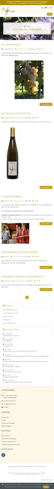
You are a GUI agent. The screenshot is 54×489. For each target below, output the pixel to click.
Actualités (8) (6, 320)
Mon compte (5, 436)
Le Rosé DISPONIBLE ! (12, 196)
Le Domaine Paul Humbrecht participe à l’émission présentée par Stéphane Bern (26, 355)
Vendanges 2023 (8, 345)
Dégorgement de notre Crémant (19, 252)
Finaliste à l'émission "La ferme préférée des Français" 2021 (20, 350)
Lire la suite (46, 104)
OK (46, 487)
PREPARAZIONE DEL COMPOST (11, 365)
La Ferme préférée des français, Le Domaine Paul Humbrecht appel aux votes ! (25, 360)
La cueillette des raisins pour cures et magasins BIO (17, 381)
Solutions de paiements (8, 441)
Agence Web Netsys (47, 480)
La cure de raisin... (11, 44)
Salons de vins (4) (8, 316)
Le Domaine (5, 417)
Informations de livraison (8, 439)
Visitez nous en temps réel (10, 376)
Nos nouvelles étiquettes (16, 113)
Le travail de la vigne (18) (10, 310)
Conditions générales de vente (10, 444)
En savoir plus (37, 487)
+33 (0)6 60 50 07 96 (9, 404)
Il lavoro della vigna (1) (9, 323)
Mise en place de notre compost (12, 371)
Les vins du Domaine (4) (10, 313)
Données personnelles (8, 423)
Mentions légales (6, 426)
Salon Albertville (7, 340)
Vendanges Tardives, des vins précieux (22, 276)
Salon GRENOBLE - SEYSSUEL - (11, 334)
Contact (5, 407)
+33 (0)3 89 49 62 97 (9, 401)
